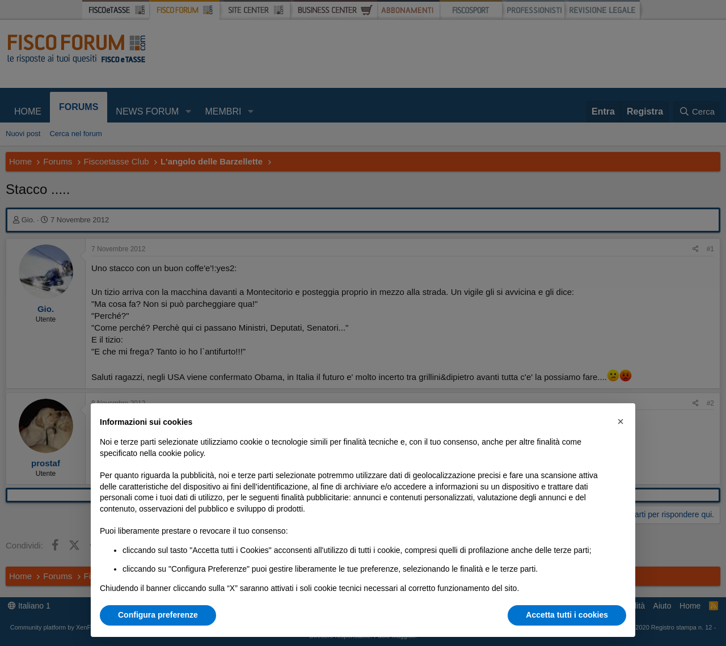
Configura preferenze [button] (158, 614)
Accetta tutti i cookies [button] (567, 614)
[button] (620, 421)
